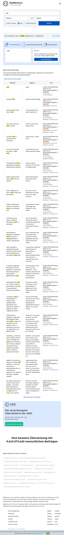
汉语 (56, 521)
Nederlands (50, 524)
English (49, 511)
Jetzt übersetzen (46, 59)
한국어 (56, 524)
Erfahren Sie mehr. (38, 533)
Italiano (49, 513)
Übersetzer (11, 513)
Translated (12, 521)
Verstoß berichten (13, 516)
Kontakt (10, 519)
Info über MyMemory (14, 511)
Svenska (57, 511)
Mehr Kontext (10, 23)
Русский (57, 516)
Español (49, 516)
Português (58, 513)
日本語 (56, 519)
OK (48, 533)
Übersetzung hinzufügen (12, 79)
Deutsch (49, 521)
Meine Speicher (30, 23)
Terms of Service (13, 524)
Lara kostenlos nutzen (14, 424)
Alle (20, 23)
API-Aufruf (56, 36)
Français (49, 519)
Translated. (41, 506)
